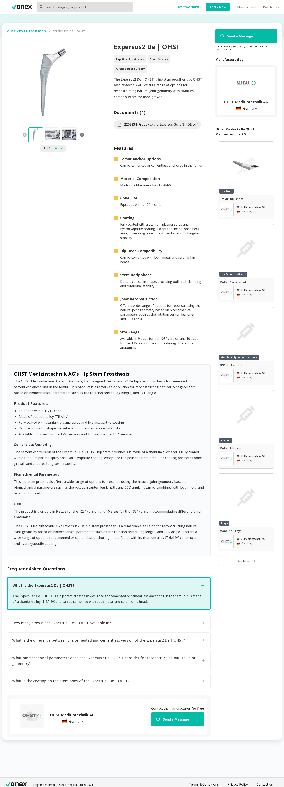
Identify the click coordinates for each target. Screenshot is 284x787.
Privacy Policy (238, 784)
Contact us (265, 784)
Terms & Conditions (204, 784)
